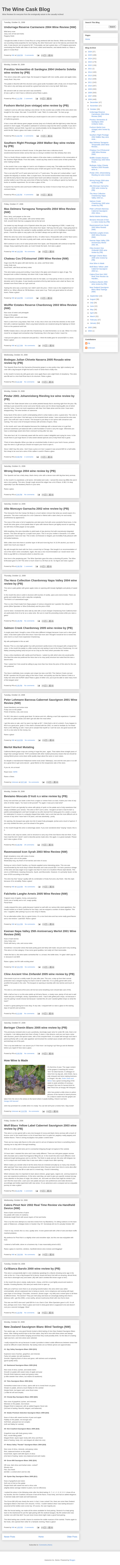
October (93, 109)
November (94, 106)
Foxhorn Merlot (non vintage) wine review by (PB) (100, 129)
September (94, 296)
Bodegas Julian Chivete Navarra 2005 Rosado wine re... (99, 167)
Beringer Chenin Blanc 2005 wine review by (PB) (98, 258)
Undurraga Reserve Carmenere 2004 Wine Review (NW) (40, 27)
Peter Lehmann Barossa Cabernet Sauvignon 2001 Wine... (99, 211)
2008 (90, 93)
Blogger (72, 1560)
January (93, 323)
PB (89, 343)
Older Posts (72, 1537)
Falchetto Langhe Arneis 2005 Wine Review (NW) (36, 893)
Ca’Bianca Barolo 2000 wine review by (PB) (99, 283)
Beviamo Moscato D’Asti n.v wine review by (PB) (100, 221)
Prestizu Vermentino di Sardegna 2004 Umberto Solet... (98, 122)
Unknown (91, 348)
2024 (90, 59)
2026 (90, 52)
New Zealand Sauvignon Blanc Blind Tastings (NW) (37, 1326)
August (93, 299)
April (92, 313)
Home (41, 1537)
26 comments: (29, 845)
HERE (15, 772)
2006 (90, 99)
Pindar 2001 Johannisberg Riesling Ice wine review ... (100, 175)
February (94, 320)
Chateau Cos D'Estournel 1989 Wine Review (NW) (36, 258)
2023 (90, 62)
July (92, 303)
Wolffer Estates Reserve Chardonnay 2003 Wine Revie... (100, 160)
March (92, 316)
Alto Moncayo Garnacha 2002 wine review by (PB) (99, 188)
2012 (90, 79)
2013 (90, 76)
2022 (90, 65)
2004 (90, 331)
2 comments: (29, 136)
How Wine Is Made (16, 1060)
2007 (90, 96)
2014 (90, 72)
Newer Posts (9, 1537)
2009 (90, 89)
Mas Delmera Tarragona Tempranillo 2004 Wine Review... (99, 145)
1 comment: (28, 98)
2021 (90, 69)
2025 (90, 55)
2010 (90, 86)
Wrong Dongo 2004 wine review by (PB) (99, 181)
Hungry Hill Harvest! (11, 1101)
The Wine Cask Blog (26, 9)
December (94, 102)
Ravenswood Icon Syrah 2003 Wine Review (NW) (35, 851)
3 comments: (29, 55)
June (92, 306)
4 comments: (29, 195)
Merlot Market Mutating (19, 747)
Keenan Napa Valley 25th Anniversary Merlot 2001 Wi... (99, 243)
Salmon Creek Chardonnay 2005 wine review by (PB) (100, 203)
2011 (90, 82)
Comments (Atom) (45, 1545)
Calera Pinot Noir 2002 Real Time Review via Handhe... (99, 276)
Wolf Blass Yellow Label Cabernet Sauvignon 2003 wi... (99, 269)
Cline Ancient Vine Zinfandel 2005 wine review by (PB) (98, 250)
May (92, 310)
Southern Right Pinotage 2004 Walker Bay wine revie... (99, 137)
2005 (90, 328)
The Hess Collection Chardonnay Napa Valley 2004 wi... (98, 196)
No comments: (30, 251)
